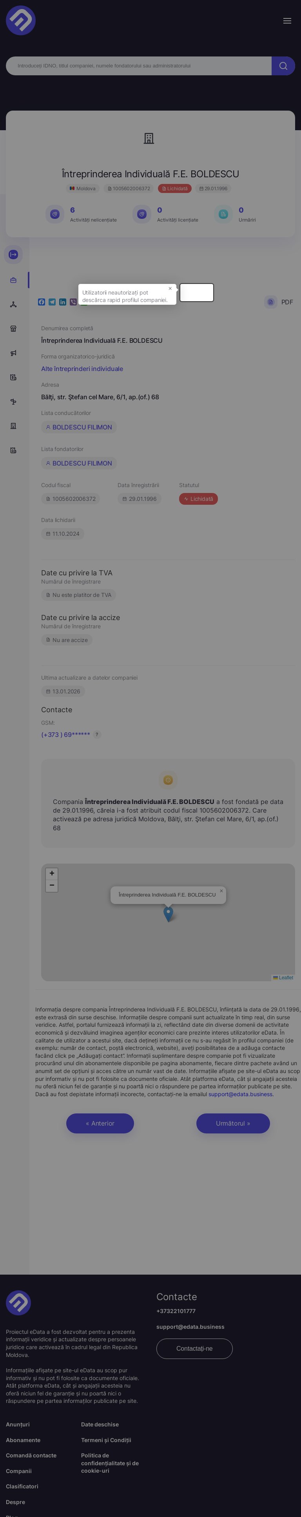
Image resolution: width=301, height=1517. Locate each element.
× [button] (252, 297)
